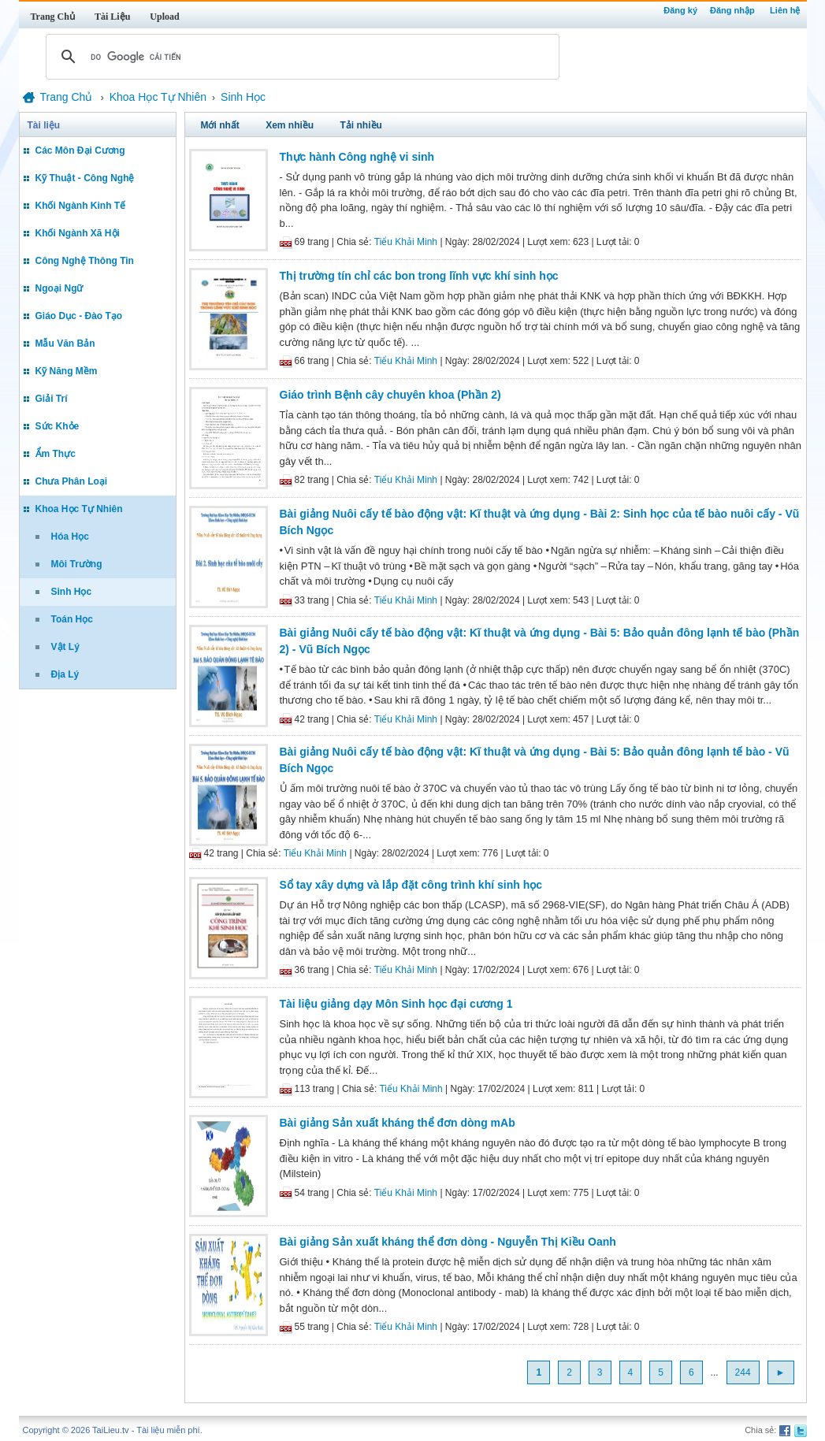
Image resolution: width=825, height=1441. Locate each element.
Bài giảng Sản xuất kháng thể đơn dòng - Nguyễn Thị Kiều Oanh (448, 1241)
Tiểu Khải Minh (405, 241)
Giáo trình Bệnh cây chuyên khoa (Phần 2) (390, 394)
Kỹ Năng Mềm (66, 371)
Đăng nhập (732, 10)
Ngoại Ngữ (59, 288)
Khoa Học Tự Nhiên (79, 508)
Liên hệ (785, 10)
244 (743, 1372)
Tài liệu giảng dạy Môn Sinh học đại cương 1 (396, 1003)
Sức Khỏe (57, 426)
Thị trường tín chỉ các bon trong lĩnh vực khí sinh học (419, 275)
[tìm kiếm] (300, 56)
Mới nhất (220, 125)
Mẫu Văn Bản (65, 343)
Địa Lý (65, 674)
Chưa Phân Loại (71, 481)
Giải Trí (51, 398)
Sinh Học (71, 591)
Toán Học (72, 619)
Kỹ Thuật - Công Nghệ (85, 178)
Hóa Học (70, 536)
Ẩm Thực (55, 453)
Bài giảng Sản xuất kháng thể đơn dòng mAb (397, 1122)
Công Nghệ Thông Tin (84, 260)
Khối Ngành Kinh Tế (80, 205)
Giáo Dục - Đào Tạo (79, 315)
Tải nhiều (361, 125)
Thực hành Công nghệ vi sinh (357, 156)
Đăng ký (680, 10)
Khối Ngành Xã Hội (77, 233)
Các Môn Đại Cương (80, 150)
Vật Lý (65, 646)
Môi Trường (76, 564)
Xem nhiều (290, 125)
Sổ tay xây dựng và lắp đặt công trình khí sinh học (411, 884)
